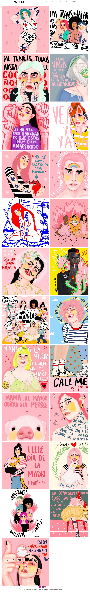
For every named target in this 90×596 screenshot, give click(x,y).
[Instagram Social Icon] (40, 587)
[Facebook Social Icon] (43, 587)
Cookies (63, 586)
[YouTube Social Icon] (45, 587)
